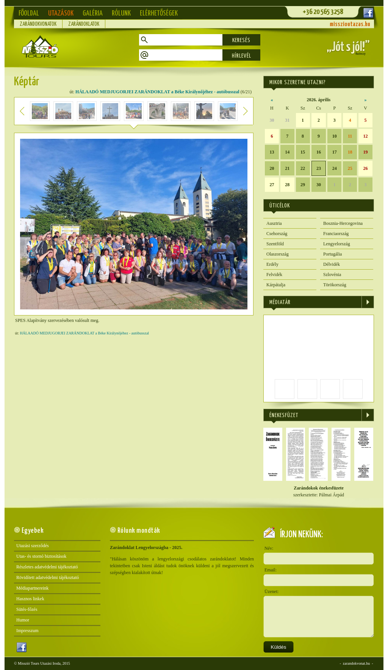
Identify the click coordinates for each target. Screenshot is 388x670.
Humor (22, 620)
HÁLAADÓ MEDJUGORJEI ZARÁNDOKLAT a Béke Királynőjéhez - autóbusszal (157, 91)
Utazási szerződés (32, 545)
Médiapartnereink (32, 588)
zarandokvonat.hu (356, 663)
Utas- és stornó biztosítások (41, 556)
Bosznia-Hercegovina (343, 223)
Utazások (61, 13)
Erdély (272, 264)
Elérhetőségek (159, 13)
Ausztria (274, 223)
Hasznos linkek (30, 598)
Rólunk (121, 13)
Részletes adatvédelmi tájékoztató (47, 567)
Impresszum (27, 630)
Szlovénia (332, 274)
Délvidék (331, 264)
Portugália (332, 254)
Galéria (93, 13)
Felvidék (274, 274)
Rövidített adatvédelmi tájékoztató (47, 577)
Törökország (334, 284)
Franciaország (336, 233)
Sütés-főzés (26, 609)
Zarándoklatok (83, 24)
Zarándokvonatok (38, 24)
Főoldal (29, 13)
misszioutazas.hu (350, 24)
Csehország (276, 233)
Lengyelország (336, 243)
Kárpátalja (275, 284)
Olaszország (277, 254)
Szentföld (275, 243)
